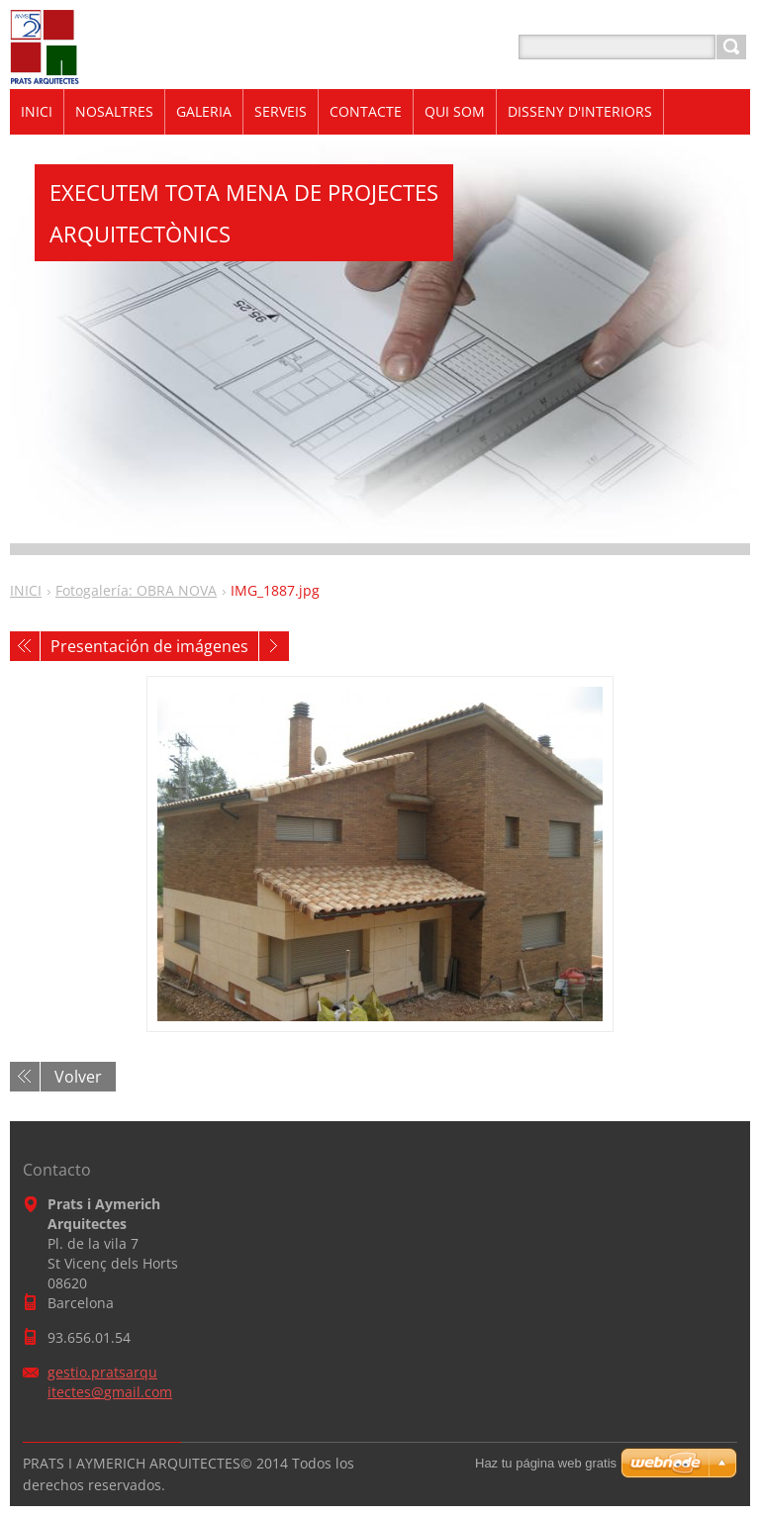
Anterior (25, 646)
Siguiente (274, 646)
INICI (26, 590)
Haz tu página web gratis (546, 1463)
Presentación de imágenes (149, 646)
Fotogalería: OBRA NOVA (136, 590)
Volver (78, 1077)
